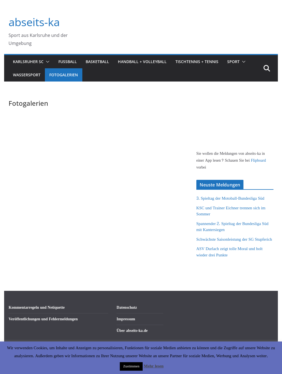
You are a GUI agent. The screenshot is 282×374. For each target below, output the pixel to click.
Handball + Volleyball (142, 61)
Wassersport (26, 74)
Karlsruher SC (28, 61)
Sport (233, 61)
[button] (47, 62)
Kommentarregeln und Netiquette (37, 307)
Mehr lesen (153, 366)
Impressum (125, 319)
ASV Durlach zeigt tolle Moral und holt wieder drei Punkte (229, 252)
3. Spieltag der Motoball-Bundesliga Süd (230, 198)
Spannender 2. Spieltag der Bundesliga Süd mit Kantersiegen (232, 227)
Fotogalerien (63, 74)
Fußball (67, 61)
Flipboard (258, 160)
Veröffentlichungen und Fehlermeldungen (43, 319)
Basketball (97, 61)
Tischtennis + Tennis (196, 61)
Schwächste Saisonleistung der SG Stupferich (234, 239)
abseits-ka (34, 21)
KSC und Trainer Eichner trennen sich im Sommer (230, 211)
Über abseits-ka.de (132, 330)
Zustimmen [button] (131, 366)
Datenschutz (126, 307)
